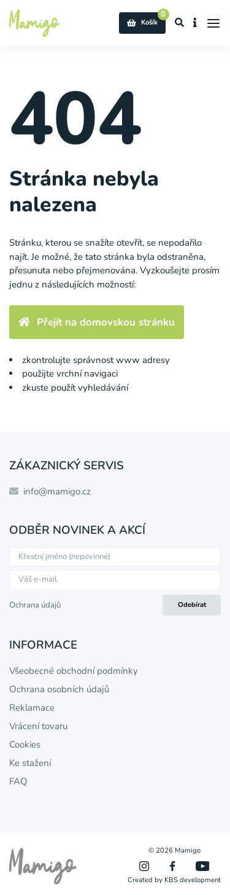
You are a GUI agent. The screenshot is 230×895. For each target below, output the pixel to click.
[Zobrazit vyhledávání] (180, 23)
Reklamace (32, 708)
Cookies (24, 744)
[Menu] (214, 23)
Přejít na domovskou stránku (96, 322)
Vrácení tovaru (38, 726)
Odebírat (192, 604)
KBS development (192, 880)
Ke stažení (30, 763)
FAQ (18, 781)
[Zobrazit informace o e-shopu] (195, 23)
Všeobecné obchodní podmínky (73, 671)
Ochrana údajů (35, 605)
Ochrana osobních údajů (59, 689)
